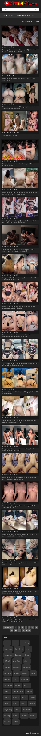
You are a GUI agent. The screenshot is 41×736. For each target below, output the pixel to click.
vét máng (24, 716)
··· (33, 15)
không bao (8, 685)
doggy (33, 673)
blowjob (15, 643)
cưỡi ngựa (16, 667)
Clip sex (7, 667)
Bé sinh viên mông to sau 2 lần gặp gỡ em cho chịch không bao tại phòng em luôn (19, 107)
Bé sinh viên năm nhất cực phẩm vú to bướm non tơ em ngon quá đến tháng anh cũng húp (19, 335)
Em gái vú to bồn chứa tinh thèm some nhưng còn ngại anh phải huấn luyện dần (18, 307)
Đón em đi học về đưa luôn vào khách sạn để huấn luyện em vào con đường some (19, 421)
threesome (27, 710)
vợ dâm (7, 722)
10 (36, 627)
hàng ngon (24, 679)
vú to (32, 716)
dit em (24, 673)
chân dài (7, 661)
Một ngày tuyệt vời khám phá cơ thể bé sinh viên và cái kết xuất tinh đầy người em (19, 620)
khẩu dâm (18, 685)
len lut (26, 685)
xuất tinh (15, 722)
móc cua (7, 697)
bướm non (8, 655)
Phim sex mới (8, 15)
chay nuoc (18, 655)
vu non (15, 716)
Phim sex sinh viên (23, 15)
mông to (16, 697)
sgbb (22, 703)
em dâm (7, 679)
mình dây (29, 691)
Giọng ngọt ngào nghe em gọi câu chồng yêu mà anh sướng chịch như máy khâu (19, 449)
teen (16, 710)
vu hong (7, 716)
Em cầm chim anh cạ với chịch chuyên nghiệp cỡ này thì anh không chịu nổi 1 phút (19, 592)
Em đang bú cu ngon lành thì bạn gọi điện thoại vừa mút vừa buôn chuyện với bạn (19, 50)
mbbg (6, 691)
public (6, 703)
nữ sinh (32, 697)
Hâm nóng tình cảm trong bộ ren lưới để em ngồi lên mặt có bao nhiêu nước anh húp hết (19, 221)
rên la (15, 703)
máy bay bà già (18, 691)
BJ (5, 643)
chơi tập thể (17, 661)
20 (11, 630)
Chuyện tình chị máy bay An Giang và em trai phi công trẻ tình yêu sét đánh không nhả (18, 250)
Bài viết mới (19, 649)
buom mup (8, 649)
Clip (25, 661)
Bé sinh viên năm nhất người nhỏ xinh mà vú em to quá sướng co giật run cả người (19, 478)
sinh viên (32, 703)
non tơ (24, 697)
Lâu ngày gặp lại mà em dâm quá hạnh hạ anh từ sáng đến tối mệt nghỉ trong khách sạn (20, 364)
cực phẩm (26, 667)
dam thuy (7, 673)
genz (14, 679)
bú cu (28, 649)
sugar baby (8, 710)
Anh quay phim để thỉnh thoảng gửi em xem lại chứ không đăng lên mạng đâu (19, 278)
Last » (28, 630)
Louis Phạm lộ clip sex (9, 135)
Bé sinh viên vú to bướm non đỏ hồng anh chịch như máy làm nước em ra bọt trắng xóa (19, 193)
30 (16, 630)
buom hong (25, 643)
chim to (26, 655)
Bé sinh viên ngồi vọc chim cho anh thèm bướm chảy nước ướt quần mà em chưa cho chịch (19, 535)
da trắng (16, 673)
